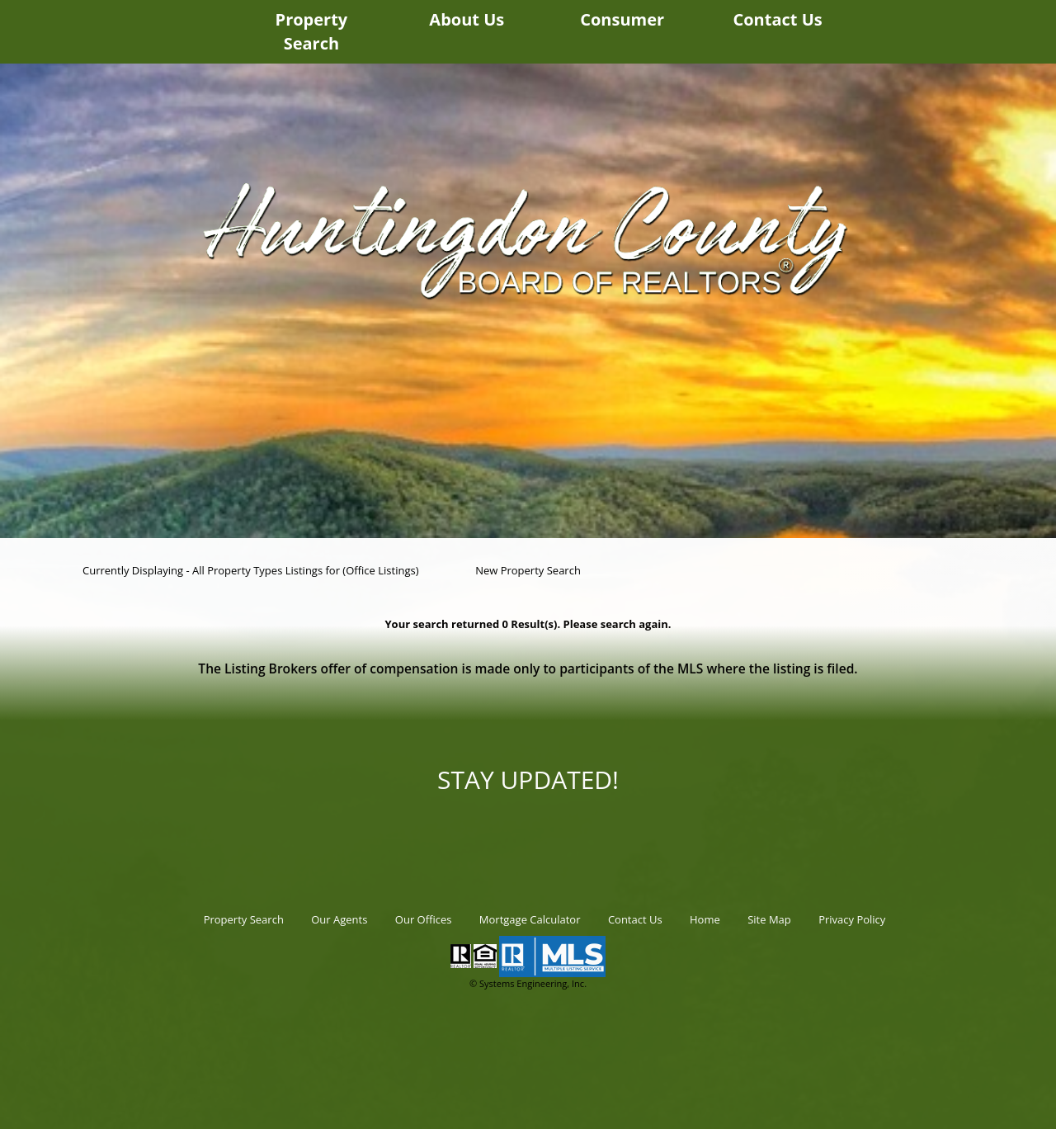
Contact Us (777, 19)
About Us (466, 19)
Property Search (312, 31)
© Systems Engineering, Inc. (528, 983)
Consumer (622, 19)
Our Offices (423, 919)
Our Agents (339, 919)
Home (705, 919)
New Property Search (528, 570)
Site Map (769, 919)
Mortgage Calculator (530, 919)
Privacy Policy (851, 919)
